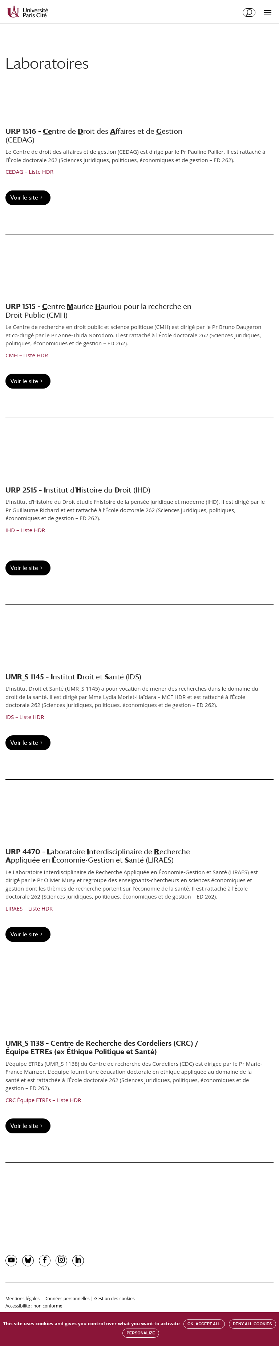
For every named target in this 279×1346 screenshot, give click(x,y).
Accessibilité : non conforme (33, 1306)
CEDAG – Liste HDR (29, 171)
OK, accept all (204, 1324)
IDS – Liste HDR (24, 716)
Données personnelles (67, 1298)
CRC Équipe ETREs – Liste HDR (43, 1100)
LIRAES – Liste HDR (29, 908)
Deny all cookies (252, 1324)
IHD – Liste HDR (25, 530)
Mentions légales (22, 1298)
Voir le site (24, 197)
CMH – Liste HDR (26, 355)
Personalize (140, 1333)
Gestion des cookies (114, 1298)
